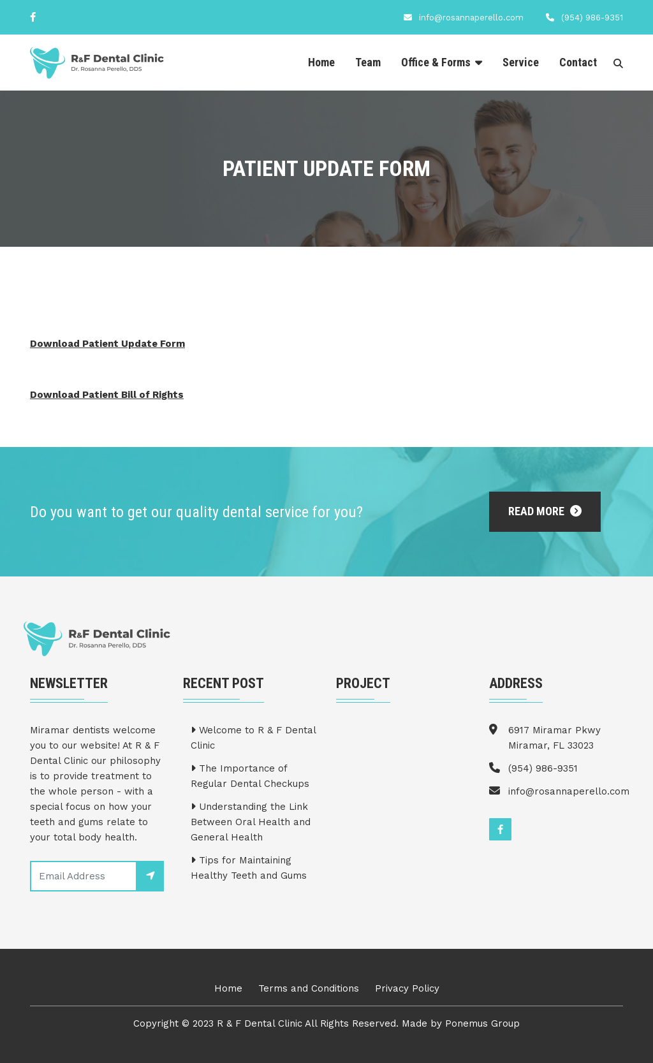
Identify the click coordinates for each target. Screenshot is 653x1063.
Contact (578, 62)
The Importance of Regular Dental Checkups (250, 776)
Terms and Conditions (308, 988)
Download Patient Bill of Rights (107, 394)
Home (321, 62)
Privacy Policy (407, 988)
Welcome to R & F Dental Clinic (253, 737)
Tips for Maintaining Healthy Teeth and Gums (249, 867)
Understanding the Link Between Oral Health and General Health (251, 822)
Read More (545, 511)
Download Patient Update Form (107, 343)
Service (521, 62)
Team (368, 62)
